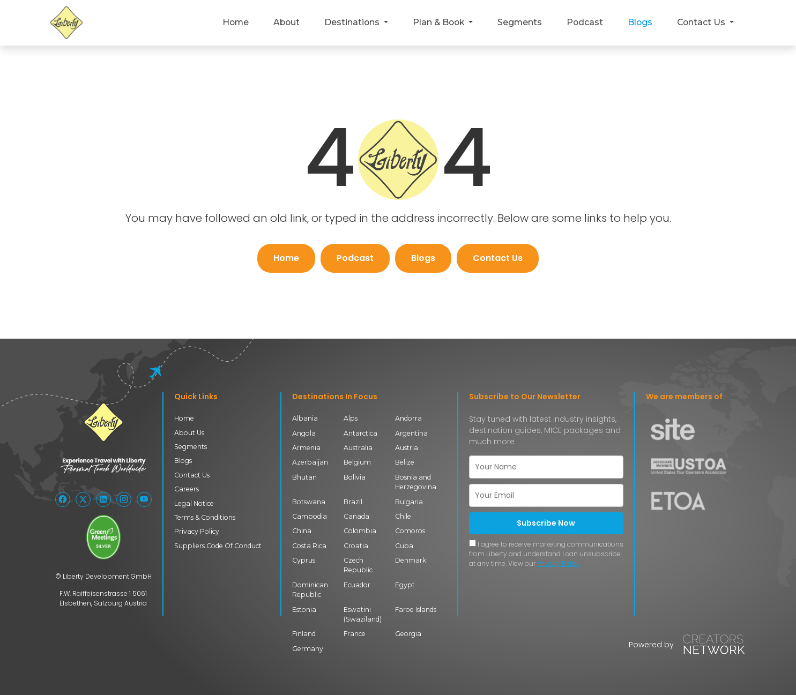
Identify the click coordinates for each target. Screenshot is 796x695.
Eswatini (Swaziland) (363, 614)
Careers (186, 489)
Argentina (411, 433)
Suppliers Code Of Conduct (218, 546)
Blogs (640, 22)
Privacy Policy (196, 531)
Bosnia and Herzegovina (415, 482)
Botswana (308, 502)
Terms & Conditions (204, 517)
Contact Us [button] (702, 22)
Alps (351, 418)
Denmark (410, 560)
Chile (403, 516)
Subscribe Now (546, 523)
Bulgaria (409, 502)
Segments (519, 22)
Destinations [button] (353, 22)
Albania (305, 418)
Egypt (405, 585)
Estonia (304, 610)
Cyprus (303, 560)
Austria (406, 448)
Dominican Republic (310, 590)
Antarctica (360, 433)
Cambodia (309, 516)
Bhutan (304, 477)
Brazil (353, 502)
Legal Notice (194, 503)
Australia (358, 448)
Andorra (408, 418)
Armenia (306, 448)
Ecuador (357, 585)
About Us (189, 433)
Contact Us (498, 258)
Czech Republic (358, 565)
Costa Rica (309, 546)
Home (235, 22)
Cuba (404, 546)
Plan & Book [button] (439, 22)
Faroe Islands (415, 610)
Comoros (410, 531)
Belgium (357, 462)
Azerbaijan (310, 462)
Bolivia (355, 477)
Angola (304, 433)
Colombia (360, 531)
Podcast (585, 22)
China (301, 531)
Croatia (356, 546)
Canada (356, 516)
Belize (404, 462)
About (286, 22)
